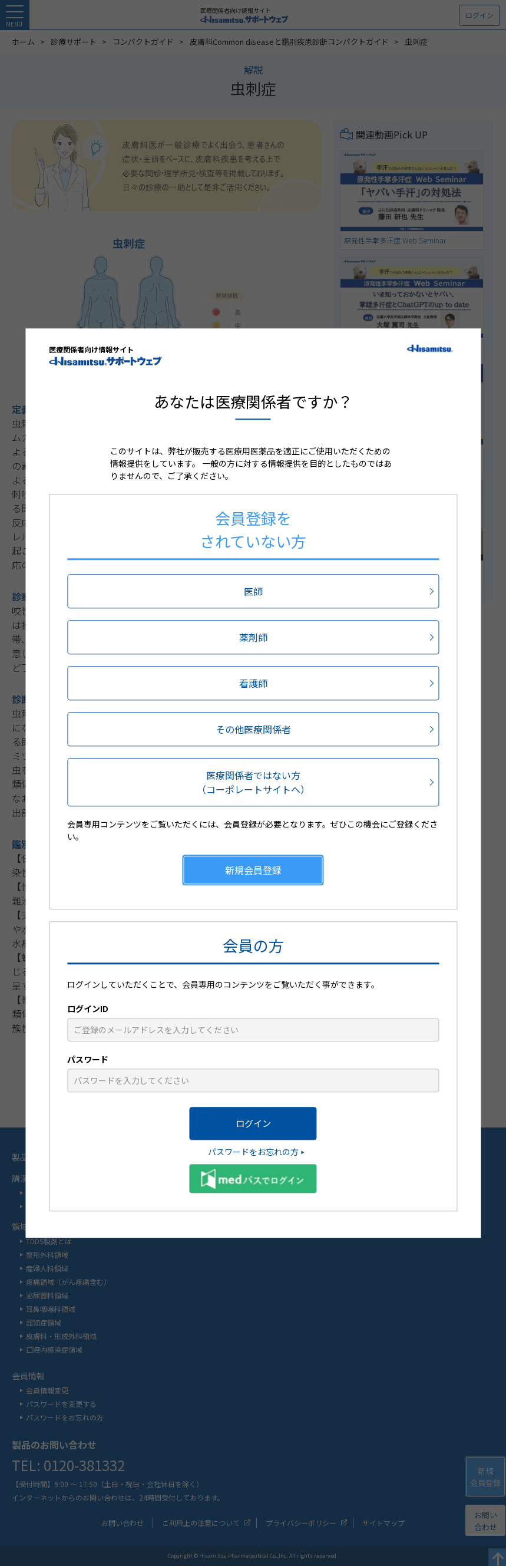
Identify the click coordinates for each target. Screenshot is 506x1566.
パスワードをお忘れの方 (253, 1152)
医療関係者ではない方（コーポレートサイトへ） (253, 782)
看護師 (253, 683)
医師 (253, 591)
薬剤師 (253, 637)
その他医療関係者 (253, 729)
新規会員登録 (253, 870)
